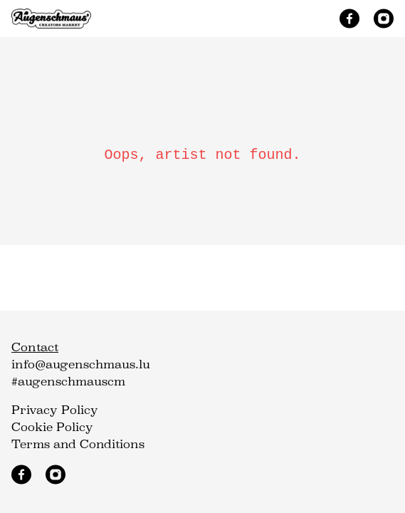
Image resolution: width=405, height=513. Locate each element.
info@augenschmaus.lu (80, 364)
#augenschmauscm (68, 381)
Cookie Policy (52, 427)
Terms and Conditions (77, 444)
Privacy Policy (54, 410)
